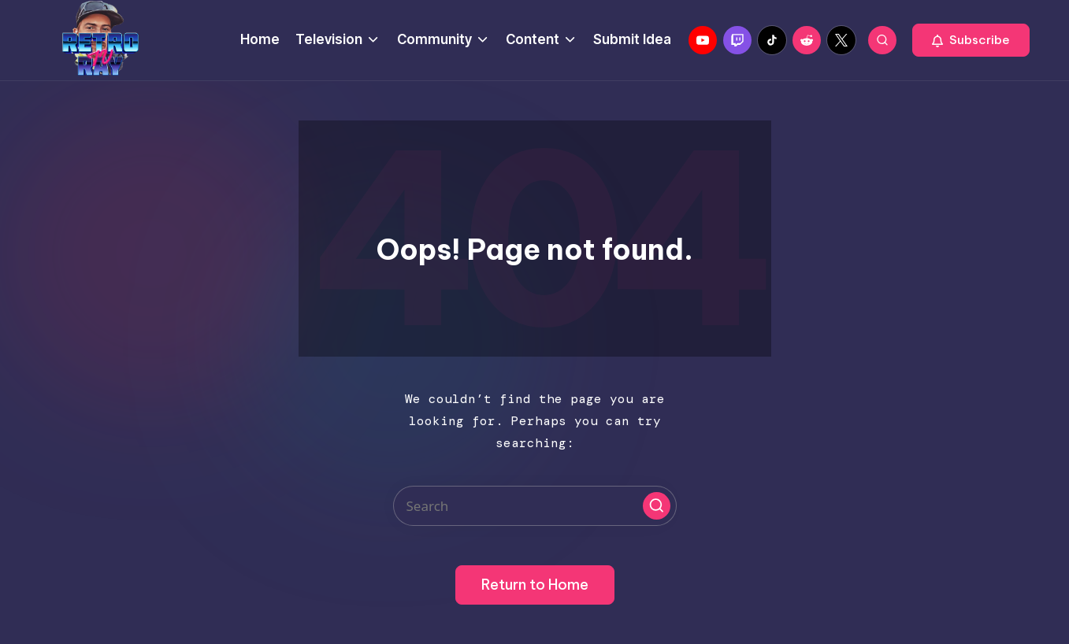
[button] (971, 40)
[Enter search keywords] (535, 506)
